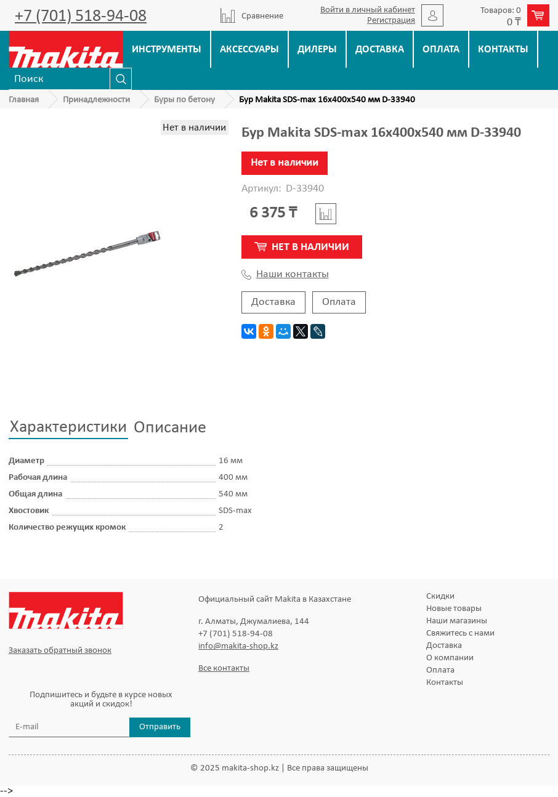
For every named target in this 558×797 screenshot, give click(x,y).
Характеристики (68, 427)
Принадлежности (96, 100)
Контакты (503, 49)
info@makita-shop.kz (238, 646)
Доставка (379, 49)
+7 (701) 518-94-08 (81, 16)
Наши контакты (285, 274)
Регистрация (391, 20)
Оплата (441, 49)
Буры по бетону (184, 100)
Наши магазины (456, 621)
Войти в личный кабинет (367, 10)
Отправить (159, 727)
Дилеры (317, 49)
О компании (450, 658)
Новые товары (454, 608)
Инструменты (166, 49)
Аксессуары (249, 49)
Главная (24, 100)
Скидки (440, 596)
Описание (170, 428)
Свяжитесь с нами (460, 633)
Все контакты (223, 668)
